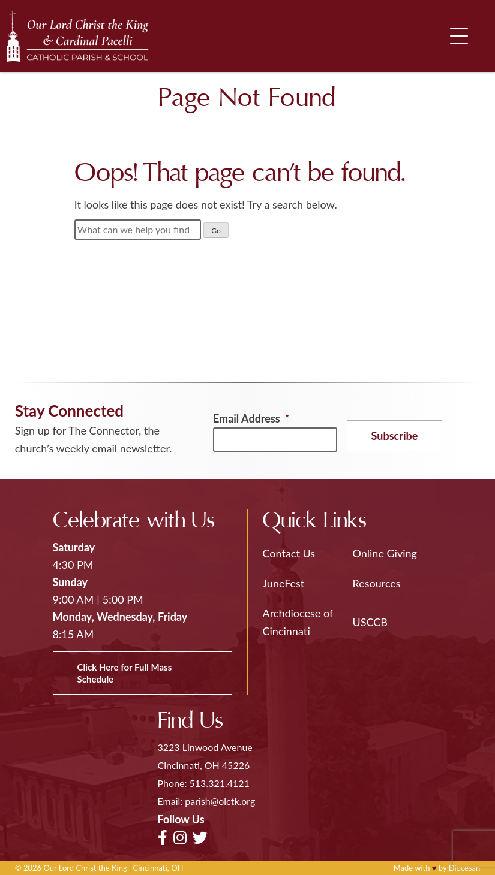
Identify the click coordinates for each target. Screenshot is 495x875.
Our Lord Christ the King (85, 868)
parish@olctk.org (220, 801)
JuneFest (284, 583)
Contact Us (289, 553)
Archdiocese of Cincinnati (298, 622)
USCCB (370, 622)
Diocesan (465, 868)
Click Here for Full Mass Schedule (124, 673)
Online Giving (385, 553)
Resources (377, 583)
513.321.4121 (220, 783)
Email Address (251, 418)
